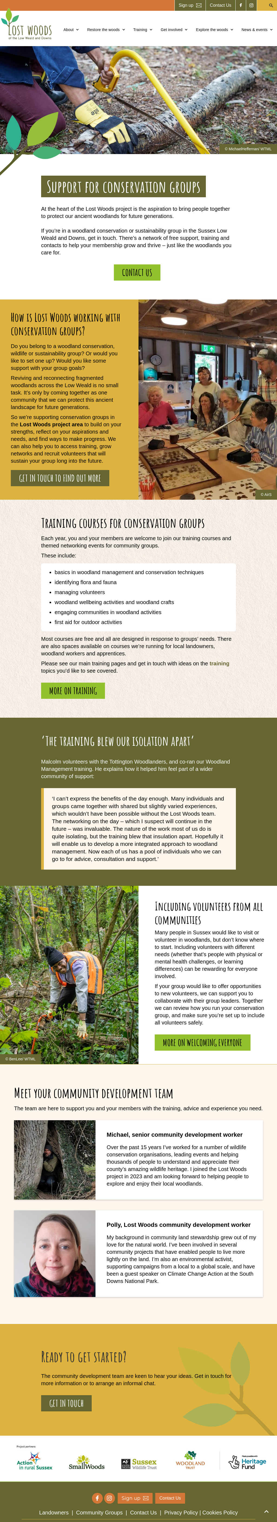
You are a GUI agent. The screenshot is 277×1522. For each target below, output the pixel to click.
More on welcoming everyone (202, 1042)
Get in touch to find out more (60, 478)
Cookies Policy (220, 1513)
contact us (137, 272)
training (219, 663)
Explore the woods (212, 30)
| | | (138, 1513)
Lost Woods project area (51, 424)
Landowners (54, 1513)
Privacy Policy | (183, 1513)
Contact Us (143, 1513)
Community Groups (99, 1513)
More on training (73, 690)
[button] (71, 29)
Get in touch (66, 1403)
